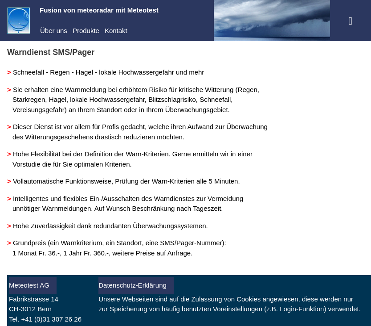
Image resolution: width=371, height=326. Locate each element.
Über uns (53, 30)
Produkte (86, 30)
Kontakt (116, 30)
